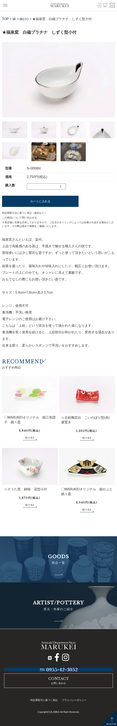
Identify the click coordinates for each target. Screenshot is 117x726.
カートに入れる (40, 201)
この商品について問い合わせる (19, 217)
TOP (5, 19)
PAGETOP (111, 724)
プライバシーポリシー (74, 700)
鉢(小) (24, 19)
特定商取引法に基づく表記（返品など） (24, 212)
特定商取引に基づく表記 (44, 700)
